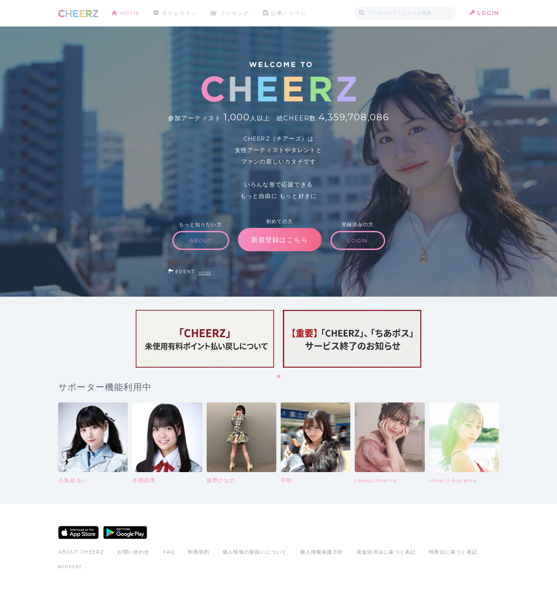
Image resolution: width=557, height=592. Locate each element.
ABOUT (200, 240)
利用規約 (198, 552)
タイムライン (179, 13)
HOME (130, 13)
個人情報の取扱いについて (255, 552)
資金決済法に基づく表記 (386, 552)
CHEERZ (78, 13)
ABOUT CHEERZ (81, 552)
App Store (78, 532)
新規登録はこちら (279, 239)
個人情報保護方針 (321, 552)
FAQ (169, 552)
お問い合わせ (133, 552)
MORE (204, 273)
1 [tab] (279, 377)
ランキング (234, 13)
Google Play (125, 532)
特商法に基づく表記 (453, 552)
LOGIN (488, 13)
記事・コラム (288, 13)
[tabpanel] (205, 339)
